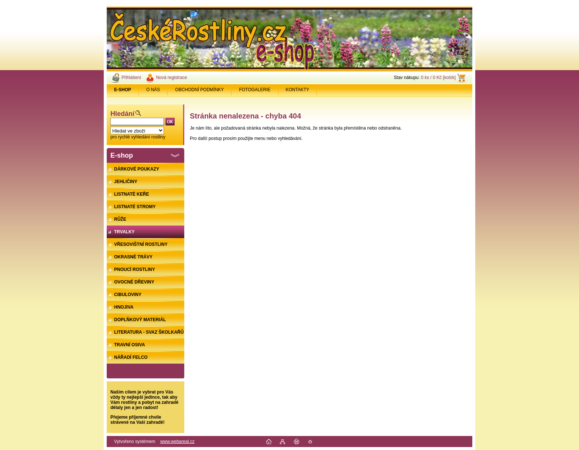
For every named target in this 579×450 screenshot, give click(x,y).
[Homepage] (123, 89)
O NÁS (153, 89)
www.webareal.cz (177, 441)
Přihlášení (131, 77)
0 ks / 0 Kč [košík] (438, 77)
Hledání (122, 113)
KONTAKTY (297, 89)
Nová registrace (171, 77)
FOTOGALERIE (254, 89)
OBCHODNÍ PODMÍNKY (199, 89)
